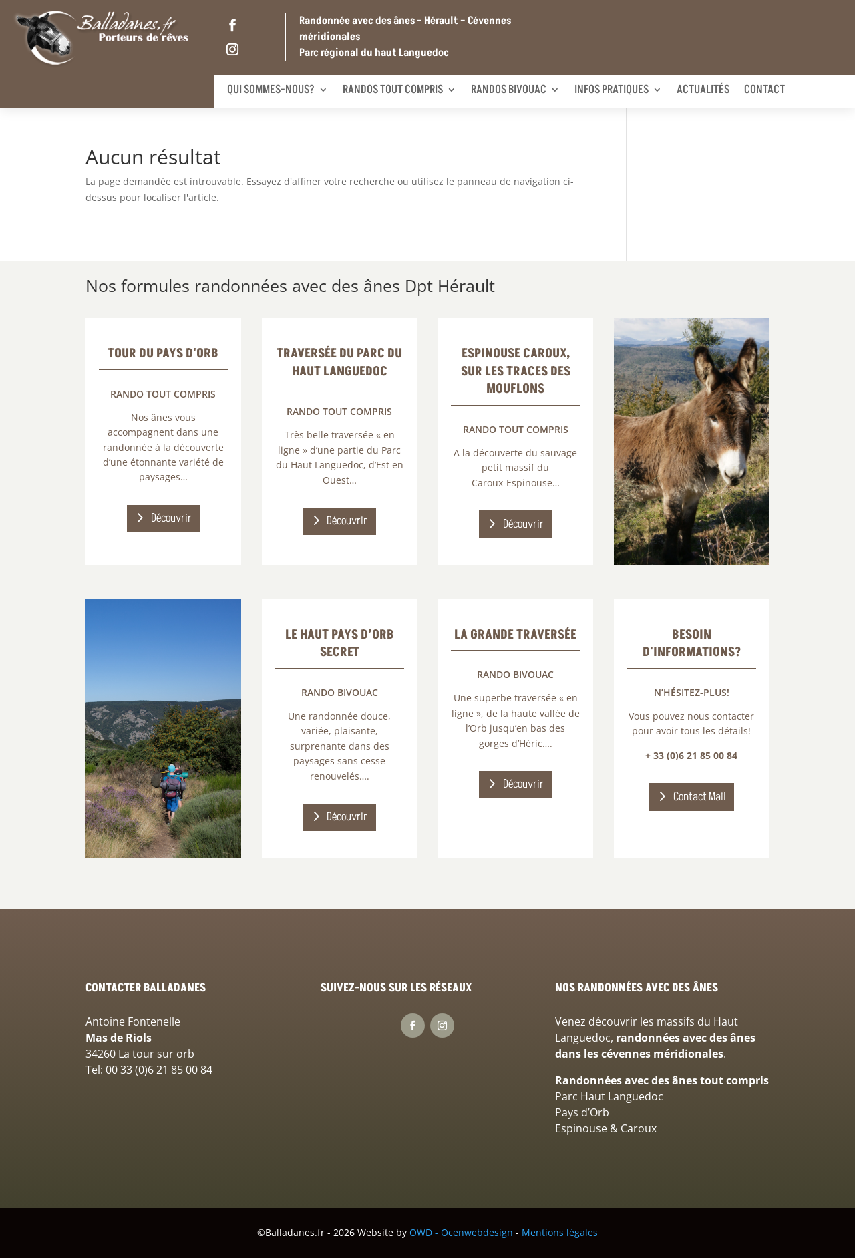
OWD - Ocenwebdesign (461, 1232)
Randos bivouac (508, 90)
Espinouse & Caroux (606, 1128)
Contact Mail (699, 796)
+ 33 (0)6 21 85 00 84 (691, 755)
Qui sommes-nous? (271, 90)
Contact (764, 90)
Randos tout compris (393, 90)
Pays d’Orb (582, 1112)
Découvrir (171, 518)
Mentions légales (560, 1232)
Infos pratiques (611, 90)
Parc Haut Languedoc (609, 1096)
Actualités (703, 90)
